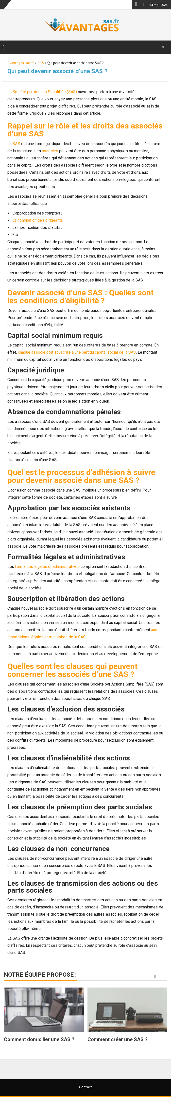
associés (50, 151)
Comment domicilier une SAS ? (39, 1039)
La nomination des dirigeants (37, 220)
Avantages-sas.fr (20, 62)
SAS (40, 62)
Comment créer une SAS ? (117, 1039)
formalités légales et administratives (47, 566)
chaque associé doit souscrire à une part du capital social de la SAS (77, 352)
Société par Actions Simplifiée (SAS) (45, 91)
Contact (85, 1087)
